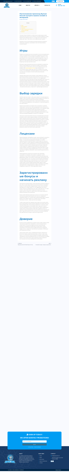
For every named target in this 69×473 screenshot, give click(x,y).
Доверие (23, 31)
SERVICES (37, 5)
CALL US (59, 4)
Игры (22, 25)
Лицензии (23, 27)
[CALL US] (56, 5)
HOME (20, 5)
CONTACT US (47, 5)
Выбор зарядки (24, 26)
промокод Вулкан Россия (30, 68)
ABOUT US (28, 5)
